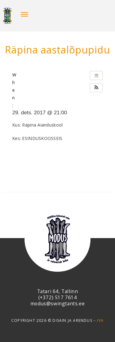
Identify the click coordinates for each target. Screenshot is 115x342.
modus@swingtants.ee (57, 303)
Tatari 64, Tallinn (57, 291)
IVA (100, 320)
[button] (96, 87)
